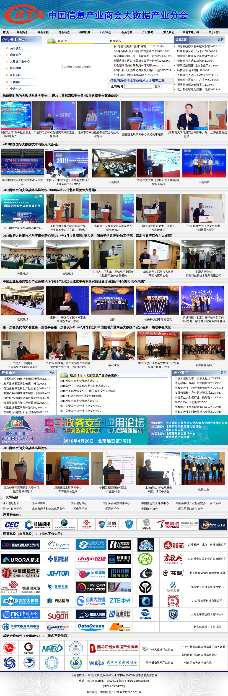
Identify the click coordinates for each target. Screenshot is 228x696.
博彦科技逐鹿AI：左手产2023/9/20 (197, 79)
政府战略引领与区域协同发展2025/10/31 (199, 383)
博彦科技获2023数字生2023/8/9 (195, 84)
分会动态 (64, 32)
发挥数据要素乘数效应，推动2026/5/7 (26, 383)
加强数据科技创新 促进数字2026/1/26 (25, 412)
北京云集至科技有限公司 (207, 600)
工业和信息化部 (9, 503)
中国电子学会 (79, 508)
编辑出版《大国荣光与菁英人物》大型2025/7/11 (142, 70)
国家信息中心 (79, 503)
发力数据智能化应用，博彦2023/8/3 (198, 89)
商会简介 (22, 32)
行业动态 (105, 32)
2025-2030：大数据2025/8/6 (191, 402)
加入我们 (168, 32)
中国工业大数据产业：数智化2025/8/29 (198, 397)
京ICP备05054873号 (114, 686)
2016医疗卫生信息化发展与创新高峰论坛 (84, 385)
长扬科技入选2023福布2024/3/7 (195, 60)
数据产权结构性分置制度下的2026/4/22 (26, 393)
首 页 (6, 32)
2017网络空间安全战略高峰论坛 (79, 380)
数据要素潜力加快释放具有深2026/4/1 (26, 402)
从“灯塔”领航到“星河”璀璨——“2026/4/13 (138, 46)
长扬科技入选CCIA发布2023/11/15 (197, 75)
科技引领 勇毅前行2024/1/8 (193, 70)
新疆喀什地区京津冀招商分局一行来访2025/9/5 (142, 60)
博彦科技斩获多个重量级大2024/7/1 (198, 56)
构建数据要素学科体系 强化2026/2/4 (25, 407)
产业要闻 (147, 32)
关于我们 (214, 32)
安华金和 (215, 503)
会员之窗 (126, 32)
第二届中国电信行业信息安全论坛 (80, 405)
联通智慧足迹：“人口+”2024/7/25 (197, 51)
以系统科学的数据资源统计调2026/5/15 (26, 378)
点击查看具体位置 (146, 675)
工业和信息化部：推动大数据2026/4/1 (197, 378)
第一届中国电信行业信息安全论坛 (80, 411)
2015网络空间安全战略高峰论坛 (79, 400)
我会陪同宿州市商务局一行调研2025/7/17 (138, 65)
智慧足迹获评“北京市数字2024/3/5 (197, 65)
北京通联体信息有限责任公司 (207, 573)
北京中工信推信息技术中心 (207, 587)
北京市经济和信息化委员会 (48, 508)
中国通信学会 (111, 508)
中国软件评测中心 (11, 508)
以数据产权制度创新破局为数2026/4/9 (26, 398)
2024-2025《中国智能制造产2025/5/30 (136, 75)
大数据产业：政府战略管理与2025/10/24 (199, 388)
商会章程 (43, 32)
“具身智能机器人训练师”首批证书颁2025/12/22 (141, 51)
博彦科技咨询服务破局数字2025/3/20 (199, 46)
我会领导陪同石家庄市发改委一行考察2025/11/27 (143, 56)
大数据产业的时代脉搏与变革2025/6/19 (198, 411)
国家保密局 (39, 503)
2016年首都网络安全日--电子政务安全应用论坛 (88, 390)
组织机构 (84, 32)
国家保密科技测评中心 (116, 503)
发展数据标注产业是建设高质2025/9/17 (198, 392)
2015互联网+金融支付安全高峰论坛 (81, 395)
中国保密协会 (149, 508)
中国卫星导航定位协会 (189, 508)
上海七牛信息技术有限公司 (207, 614)
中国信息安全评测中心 (155, 503)
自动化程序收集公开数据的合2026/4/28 (26, 388)
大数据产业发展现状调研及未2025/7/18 (198, 407)
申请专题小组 (191, 32)
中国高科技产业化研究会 (191, 503)
